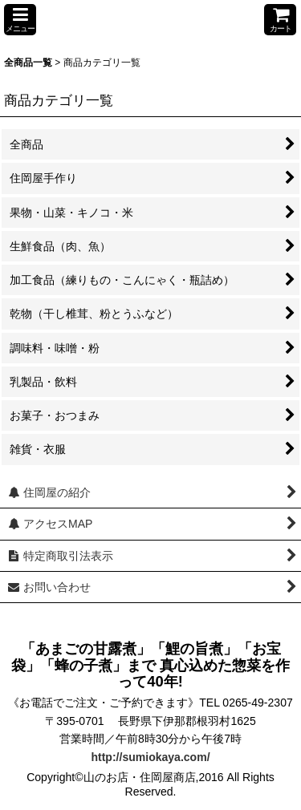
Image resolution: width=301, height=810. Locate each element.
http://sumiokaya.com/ (150, 757)
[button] (20, 19)
